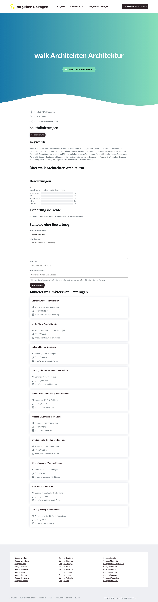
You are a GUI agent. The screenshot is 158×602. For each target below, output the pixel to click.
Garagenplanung (37, 135)
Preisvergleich (76, 6)
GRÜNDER (77, 598)
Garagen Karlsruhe (66, 578)
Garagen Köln (64, 581)
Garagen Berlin (20, 564)
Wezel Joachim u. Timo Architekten (47, 463)
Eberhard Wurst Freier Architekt (45, 301)
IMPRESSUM (42, 598)
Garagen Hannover (66, 575)
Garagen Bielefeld (21, 567)
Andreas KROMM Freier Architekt (46, 417)
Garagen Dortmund (22, 578)
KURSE (51, 598)
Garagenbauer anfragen (98, 6)
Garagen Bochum (21, 569)
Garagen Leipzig (109, 558)
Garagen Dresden (21, 581)
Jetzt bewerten (37, 285)
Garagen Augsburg (22, 561)
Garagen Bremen (21, 575)
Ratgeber (61, 6)
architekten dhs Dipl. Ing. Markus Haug (48, 440)
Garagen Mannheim (110, 561)
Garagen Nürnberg (110, 572)
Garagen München (110, 567)
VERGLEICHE (59, 598)
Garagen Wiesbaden (111, 578)
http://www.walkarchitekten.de (46, 121)
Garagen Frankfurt (66, 569)
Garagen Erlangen (66, 564)
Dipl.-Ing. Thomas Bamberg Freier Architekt (50, 370)
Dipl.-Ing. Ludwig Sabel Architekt (46, 509)
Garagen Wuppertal (110, 581)
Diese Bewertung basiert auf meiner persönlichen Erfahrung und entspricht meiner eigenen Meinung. (69, 280)
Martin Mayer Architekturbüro (44, 324)
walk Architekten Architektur (44, 347)
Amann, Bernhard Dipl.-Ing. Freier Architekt (50, 393)
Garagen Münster (110, 569)
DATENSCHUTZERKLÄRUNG (28, 598)
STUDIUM (69, 598)
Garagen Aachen (21, 558)
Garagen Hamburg (66, 572)
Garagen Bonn (20, 572)
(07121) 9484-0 (40, 117)
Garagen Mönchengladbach (113, 564)
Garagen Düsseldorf (66, 561)
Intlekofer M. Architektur (42, 486)
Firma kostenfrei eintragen (135, 6)
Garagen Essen (64, 567)
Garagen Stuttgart (110, 575)
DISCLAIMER (13, 598)
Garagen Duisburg (66, 558)
